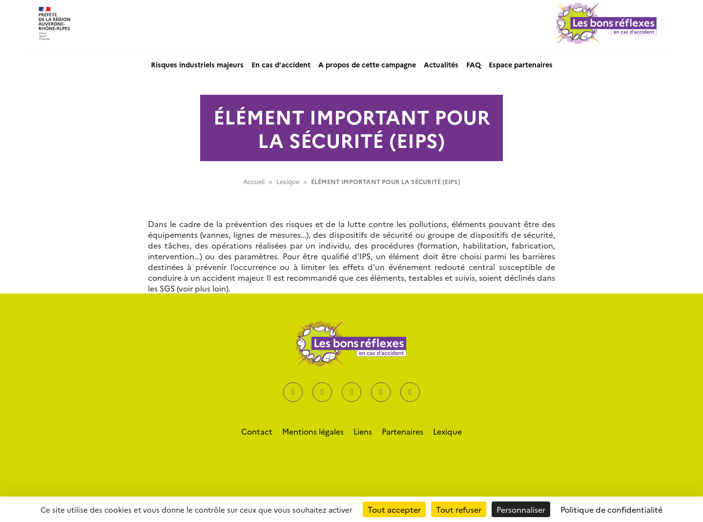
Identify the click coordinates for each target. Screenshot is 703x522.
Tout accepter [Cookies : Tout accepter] (394, 509)
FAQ (473, 64)
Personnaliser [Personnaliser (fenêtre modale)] (520, 509)
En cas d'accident (280, 64)
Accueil (254, 181)
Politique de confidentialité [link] (611, 509)
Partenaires (402, 431)
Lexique (287, 181)
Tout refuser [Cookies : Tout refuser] (458, 509)
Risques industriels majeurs (197, 64)
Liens (362, 431)
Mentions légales (313, 431)
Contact (256, 431)
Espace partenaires (521, 64)
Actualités (441, 64)
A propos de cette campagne (367, 64)
